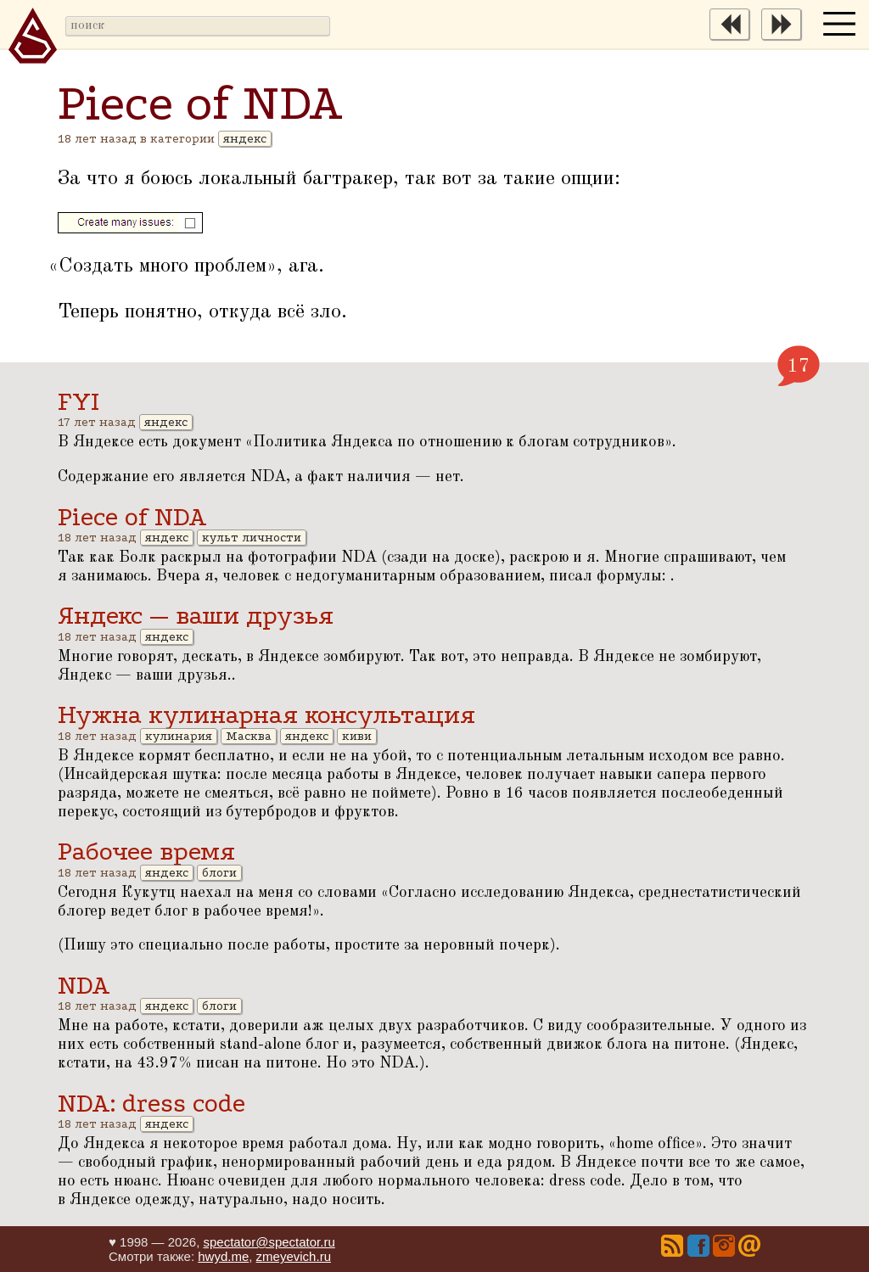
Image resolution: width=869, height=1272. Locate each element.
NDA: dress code (151, 1103)
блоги (219, 873)
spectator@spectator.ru (268, 1242)
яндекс (244, 139)
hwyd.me (223, 1256)
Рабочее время (146, 851)
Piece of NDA (132, 517)
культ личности (251, 537)
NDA (84, 985)
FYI (78, 402)
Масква (249, 736)
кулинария (178, 736)
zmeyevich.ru (293, 1256)
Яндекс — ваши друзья (196, 615)
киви (357, 736)
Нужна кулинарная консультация (266, 715)
